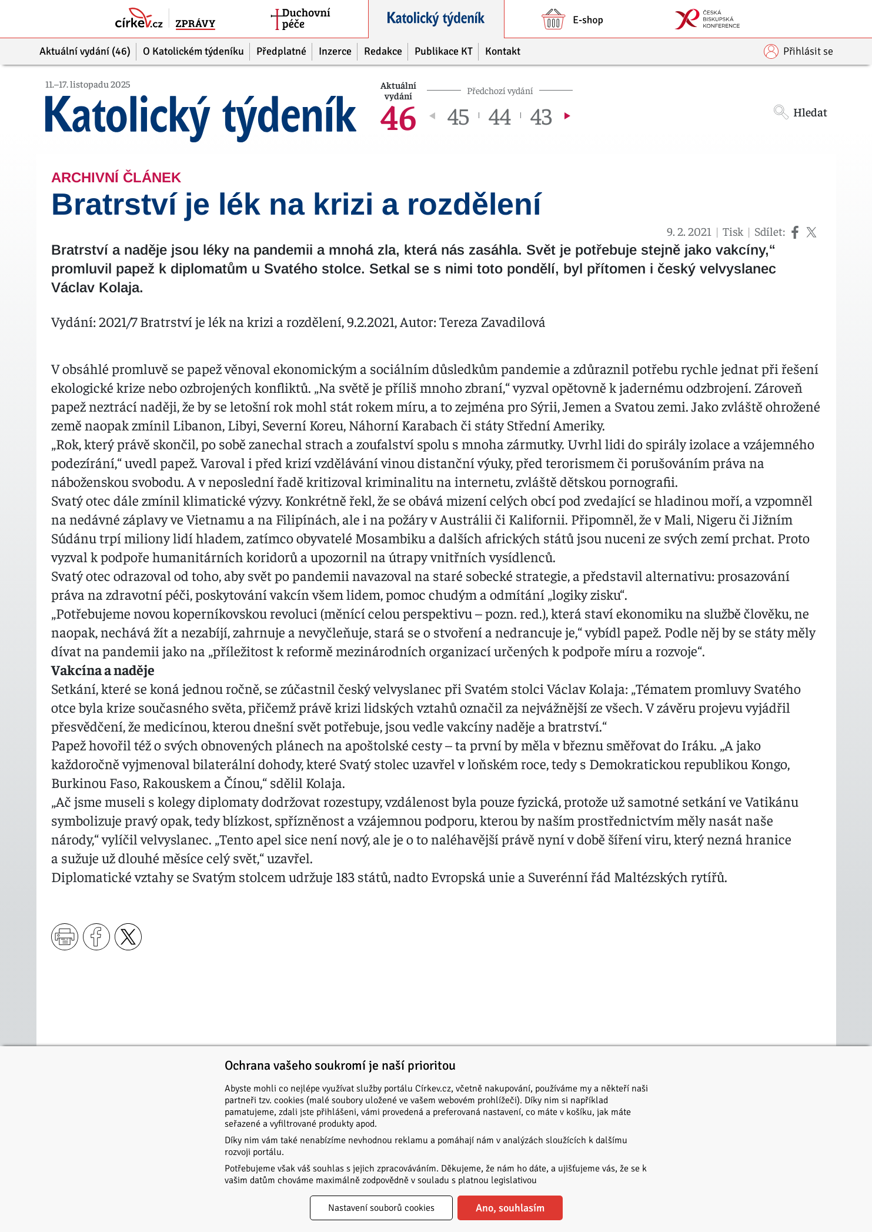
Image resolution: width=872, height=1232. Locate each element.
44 (500, 115)
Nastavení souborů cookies (381, 1208)
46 (398, 115)
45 (458, 115)
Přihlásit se (798, 51)
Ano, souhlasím (510, 1207)
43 (541, 115)
